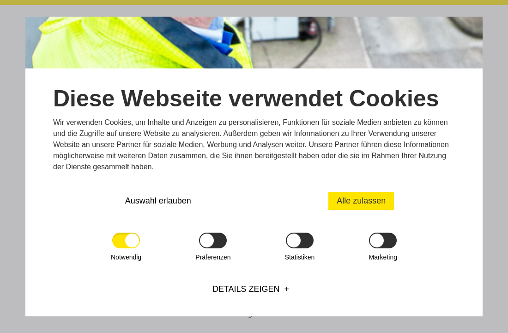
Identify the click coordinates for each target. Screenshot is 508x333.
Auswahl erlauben (158, 200)
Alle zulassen (361, 200)
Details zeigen (246, 289)
